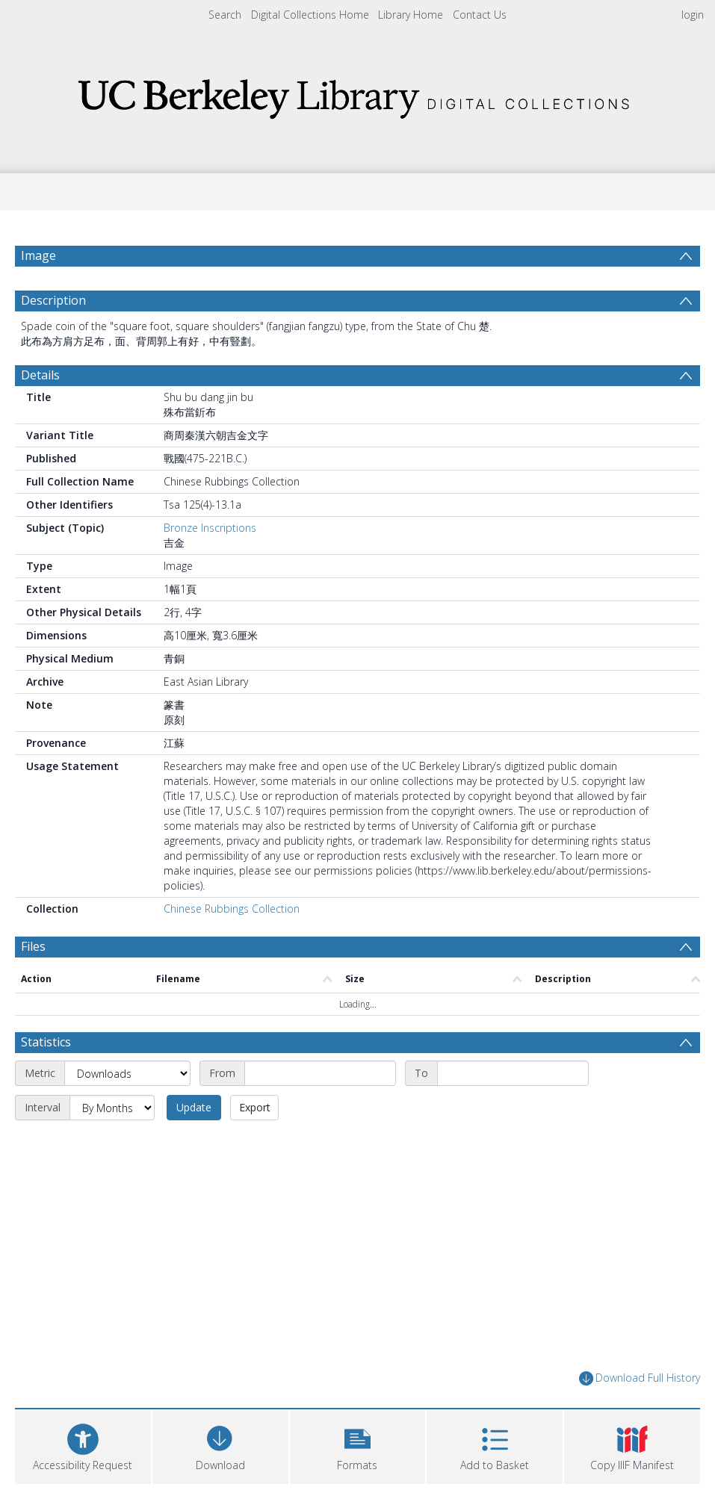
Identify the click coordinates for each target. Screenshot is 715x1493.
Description (53, 300)
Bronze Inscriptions (210, 528)
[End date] (513, 1073)
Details (40, 375)
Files (33, 946)
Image (38, 255)
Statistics (46, 1042)
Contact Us (480, 14)
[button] (358, 1444)
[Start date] (320, 1073)
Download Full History (639, 1378)
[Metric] (127, 1073)
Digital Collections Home (310, 14)
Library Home (410, 14)
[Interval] (112, 1107)
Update (193, 1107)
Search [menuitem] (224, 14)
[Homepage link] (358, 94)
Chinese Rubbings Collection (232, 908)
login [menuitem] (692, 14)
